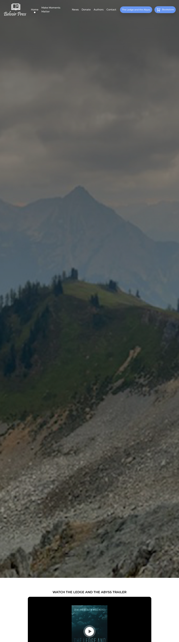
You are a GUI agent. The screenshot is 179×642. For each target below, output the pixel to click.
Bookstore (165, 9)
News (75, 9)
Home (34, 9)
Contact (111, 9)
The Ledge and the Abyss (136, 9)
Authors (98, 9)
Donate (86, 9)
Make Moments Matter (50, 9)
